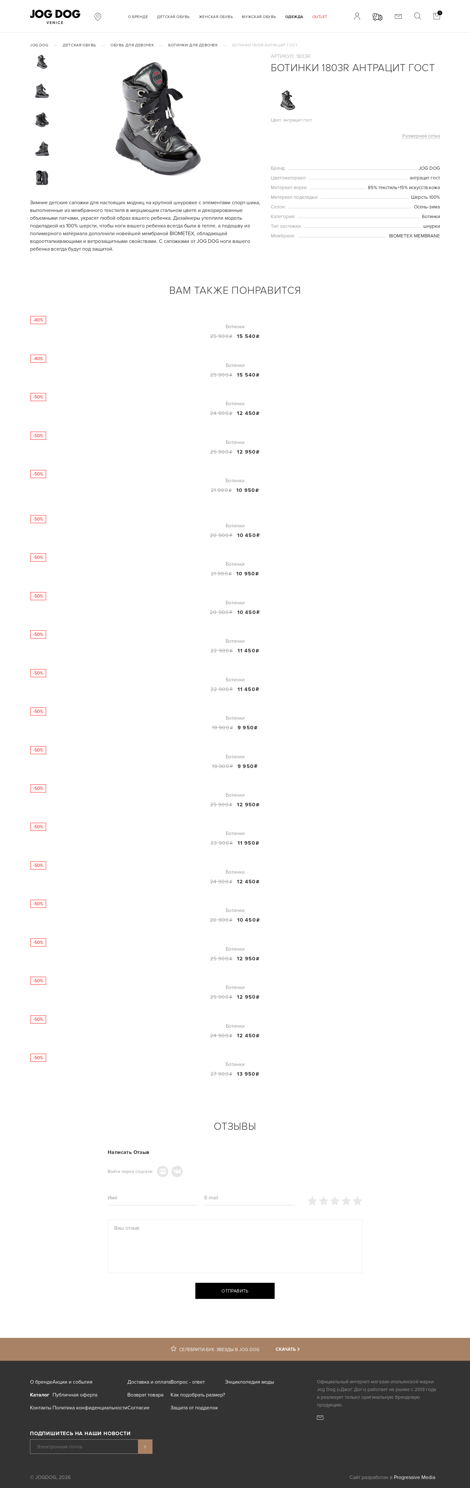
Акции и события (73, 1382)
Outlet (320, 16)
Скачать (286, 1349)
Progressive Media (414, 1477)
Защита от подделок (194, 1408)
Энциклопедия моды (249, 1382)
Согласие (138, 1408)
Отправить (235, 1291)
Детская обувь (173, 16)
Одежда (294, 16)
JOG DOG (39, 45)
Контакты (40, 1408)
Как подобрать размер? (198, 1395)
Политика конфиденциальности (90, 1408)
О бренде (138, 16)
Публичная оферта (75, 1395)
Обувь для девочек (132, 45)
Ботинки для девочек (193, 45)
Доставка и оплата (149, 1382)
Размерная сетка (421, 136)
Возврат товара (145, 1395)
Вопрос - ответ (188, 1382)
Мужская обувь (259, 16)
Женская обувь (216, 16)
